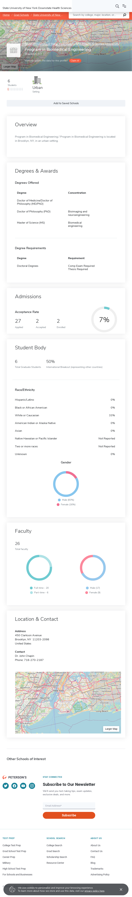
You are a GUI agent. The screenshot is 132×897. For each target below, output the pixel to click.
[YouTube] (23, 786)
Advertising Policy (100, 874)
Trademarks (97, 868)
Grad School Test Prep (14, 851)
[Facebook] (14, 786)
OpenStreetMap (108, 21)
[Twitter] (6, 786)
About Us (95, 845)
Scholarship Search (57, 857)
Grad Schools (21, 15)
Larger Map (10, 66)
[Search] (117, 6)
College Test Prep (12, 845)
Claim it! (75, 60)
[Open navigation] (124, 6)
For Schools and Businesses (17, 874)
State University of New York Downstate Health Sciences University (72, 44)
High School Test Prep (14, 868)
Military (6, 862)
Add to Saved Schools (66, 103)
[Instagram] (32, 786)
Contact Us (96, 851)
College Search (54, 845)
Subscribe (69, 815)
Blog (93, 862)
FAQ (93, 857)
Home (6, 15)
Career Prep (9, 857)
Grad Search (53, 851)
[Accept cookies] (119, 889)
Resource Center (55, 862)
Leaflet (90, 21)
